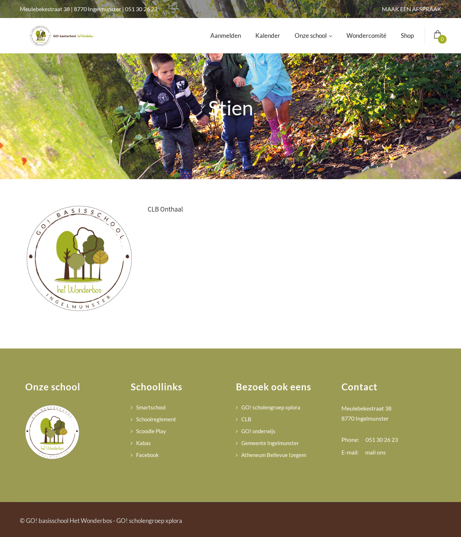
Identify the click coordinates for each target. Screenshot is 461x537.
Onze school (313, 35)
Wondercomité (366, 35)
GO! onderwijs (258, 431)
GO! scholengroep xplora (270, 407)
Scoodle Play (151, 431)
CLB (246, 419)
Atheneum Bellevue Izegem (273, 455)
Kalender (267, 35)
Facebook (147, 455)
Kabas (143, 443)
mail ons (375, 452)
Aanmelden (225, 35)
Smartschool (151, 407)
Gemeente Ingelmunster (270, 443)
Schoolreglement (156, 419)
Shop (407, 35)
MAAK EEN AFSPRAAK (411, 8)
